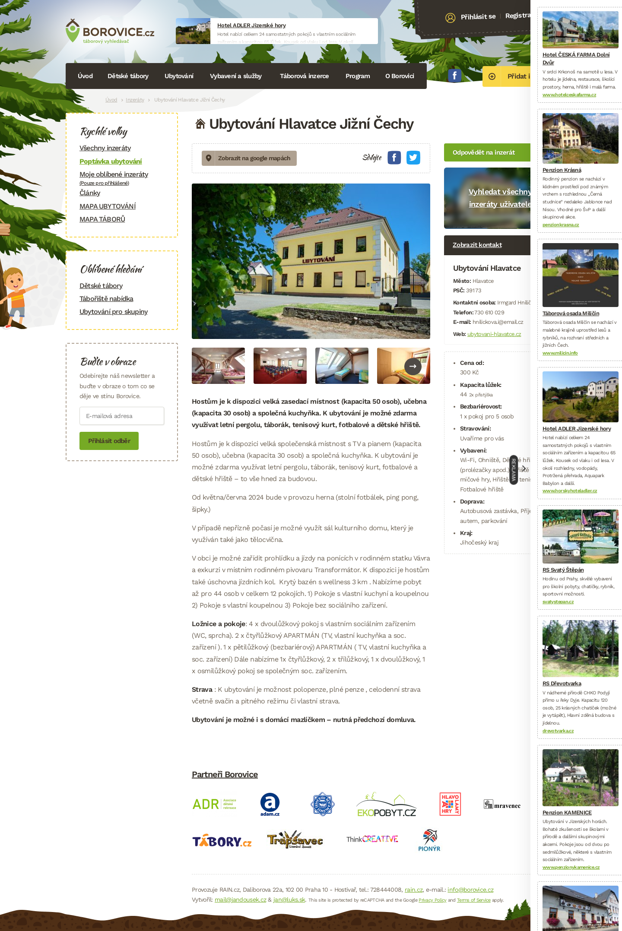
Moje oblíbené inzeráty (121, 178)
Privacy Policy (432, 900)
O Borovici (399, 76)
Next (413, 366)
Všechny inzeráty (104, 148)
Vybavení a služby (235, 76)
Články (89, 193)
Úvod (85, 76)
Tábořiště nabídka (106, 298)
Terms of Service (474, 900)
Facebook (455, 75)
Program (358, 76)
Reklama (514, 470)
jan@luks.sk (289, 899)
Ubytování (179, 76)
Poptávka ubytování (110, 161)
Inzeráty (135, 100)
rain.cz (413, 889)
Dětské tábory (128, 76)
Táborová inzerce (304, 76)
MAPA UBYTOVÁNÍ (107, 206)
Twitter (413, 158)
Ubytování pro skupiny (113, 311)
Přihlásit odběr (109, 441)
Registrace (521, 15)
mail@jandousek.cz (240, 899)
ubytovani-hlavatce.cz (494, 334)
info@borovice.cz (470, 889)
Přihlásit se (478, 17)
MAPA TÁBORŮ (102, 219)
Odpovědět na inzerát (483, 152)
